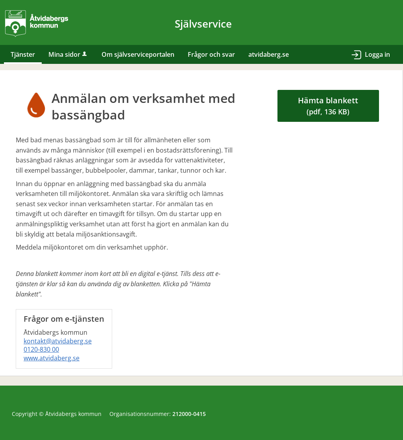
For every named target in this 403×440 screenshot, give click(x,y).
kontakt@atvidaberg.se (58, 341)
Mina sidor (68, 54)
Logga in (377, 54)
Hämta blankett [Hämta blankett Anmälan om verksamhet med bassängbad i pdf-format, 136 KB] (328, 105)
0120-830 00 (41, 349)
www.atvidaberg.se (51, 358)
